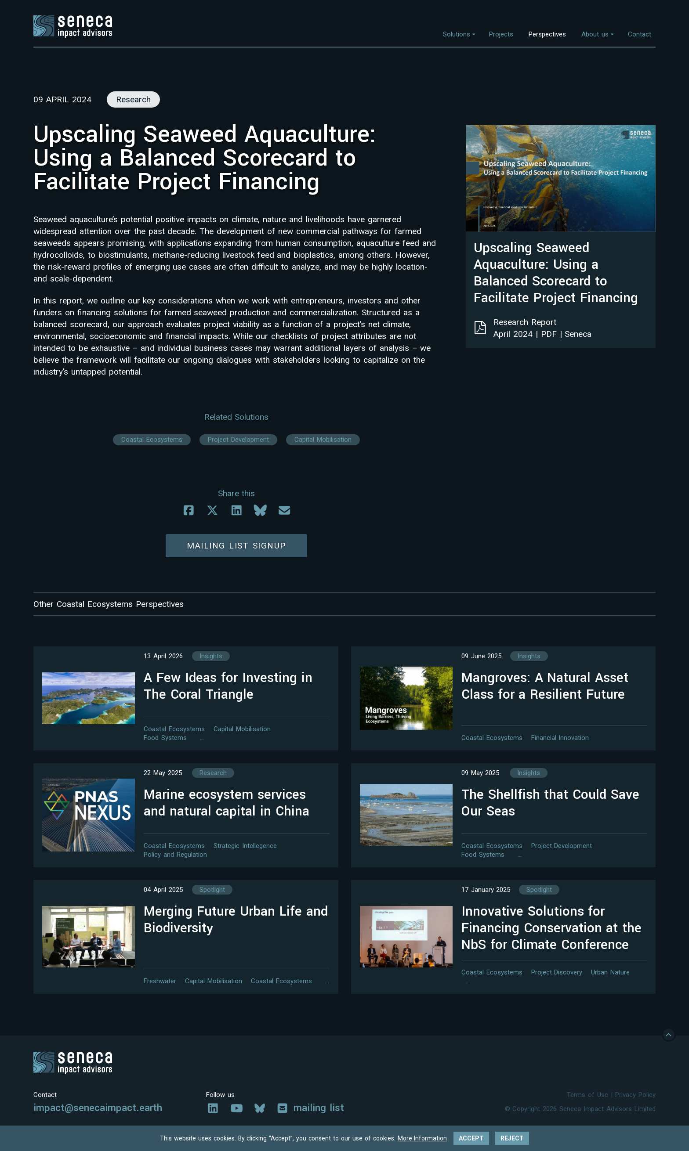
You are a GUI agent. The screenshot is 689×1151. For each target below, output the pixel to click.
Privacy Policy (635, 1097)
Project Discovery (557, 974)
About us (595, 34)
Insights (210, 658)
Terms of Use (587, 1097)
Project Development (238, 440)
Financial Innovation (560, 738)
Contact (639, 34)
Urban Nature (610, 974)
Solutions (456, 34)
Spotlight (212, 892)
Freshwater (160, 983)
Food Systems (165, 738)
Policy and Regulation (175, 855)
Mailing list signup (236, 546)
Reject (512, 1138)
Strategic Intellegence (245, 846)
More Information (422, 1138)
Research (213, 775)
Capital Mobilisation (323, 440)
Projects (501, 34)
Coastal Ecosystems (151, 440)
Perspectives (547, 34)
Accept (471, 1138)
